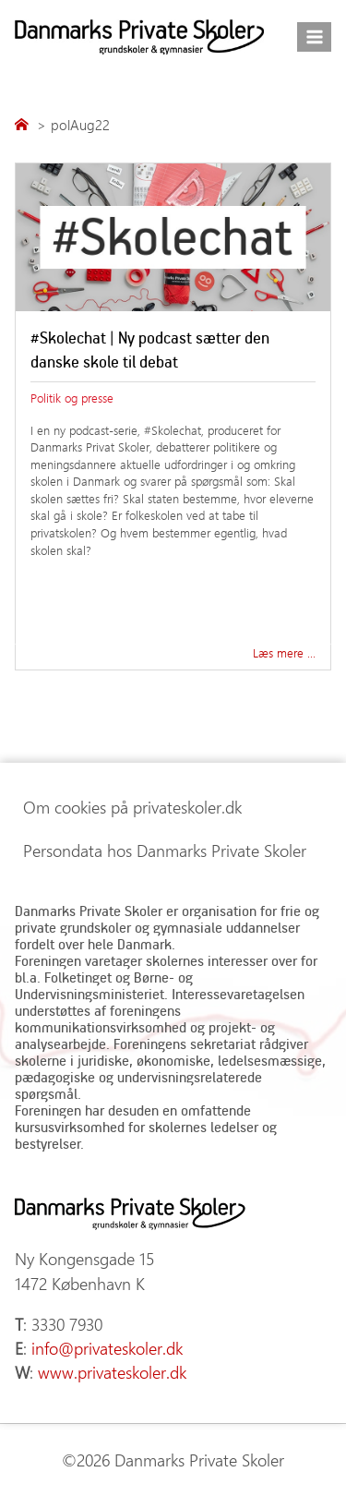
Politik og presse (71, 397)
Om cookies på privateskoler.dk (132, 807)
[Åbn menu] (314, 36)
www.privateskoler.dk (112, 1372)
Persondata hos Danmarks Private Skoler (164, 850)
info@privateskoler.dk (107, 1348)
